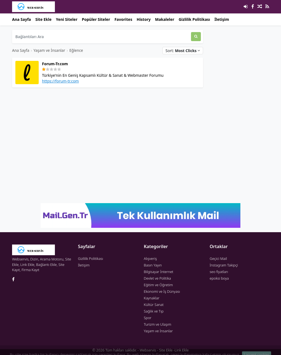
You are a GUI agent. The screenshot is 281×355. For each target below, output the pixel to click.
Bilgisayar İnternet (158, 271)
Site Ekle (43, 19)
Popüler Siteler (96, 19)
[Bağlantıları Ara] (101, 36)
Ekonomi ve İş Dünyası (162, 291)
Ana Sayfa (21, 19)
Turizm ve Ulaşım (157, 324)
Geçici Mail (218, 258)
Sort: (182, 50)
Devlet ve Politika (157, 278)
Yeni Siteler (66, 19)
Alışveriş (150, 258)
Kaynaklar (151, 298)
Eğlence (76, 50)
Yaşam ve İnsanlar (49, 50)
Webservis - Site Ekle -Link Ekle (164, 350)
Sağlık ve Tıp (154, 311)
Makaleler (164, 19)
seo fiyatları (219, 271)
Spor (147, 317)
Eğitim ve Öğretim (158, 284)
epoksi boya (219, 278)
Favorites (123, 19)
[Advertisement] (107, 130)
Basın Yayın (153, 265)
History (144, 19)
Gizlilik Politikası (194, 19)
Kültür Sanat (154, 304)
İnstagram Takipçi (224, 265)
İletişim (222, 19)
